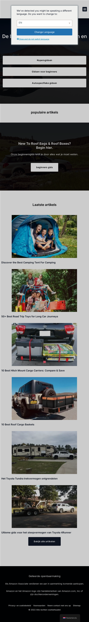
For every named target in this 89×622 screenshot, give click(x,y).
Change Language (44, 32)
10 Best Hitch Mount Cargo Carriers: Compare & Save (33, 370)
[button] (84, 9)
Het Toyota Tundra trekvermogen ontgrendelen (29, 478)
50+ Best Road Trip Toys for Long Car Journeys (29, 316)
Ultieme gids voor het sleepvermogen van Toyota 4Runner (36, 532)
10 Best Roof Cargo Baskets (17, 424)
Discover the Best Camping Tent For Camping (28, 262)
